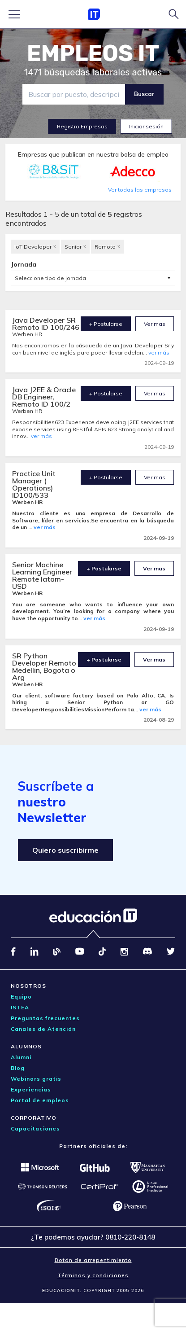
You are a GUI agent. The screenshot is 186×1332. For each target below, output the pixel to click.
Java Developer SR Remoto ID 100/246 (45, 323)
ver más (158, 352)
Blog (18, 1068)
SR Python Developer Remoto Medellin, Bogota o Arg (44, 666)
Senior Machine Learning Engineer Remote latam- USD (42, 575)
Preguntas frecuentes (45, 1018)
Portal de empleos (40, 1100)
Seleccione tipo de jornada (50, 278)
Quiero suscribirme (65, 850)
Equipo (21, 996)
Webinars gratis (36, 1078)
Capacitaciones (35, 1128)
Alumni (21, 1057)
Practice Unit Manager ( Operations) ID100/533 (34, 484)
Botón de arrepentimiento (93, 1260)
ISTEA (20, 1007)
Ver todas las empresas (140, 189)
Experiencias (31, 1089)
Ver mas (154, 323)
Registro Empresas (82, 126)
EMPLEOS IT (93, 53)
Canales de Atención (43, 1028)
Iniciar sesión (146, 126)
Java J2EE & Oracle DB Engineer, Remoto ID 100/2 (44, 396)
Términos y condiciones (93, 1275)
